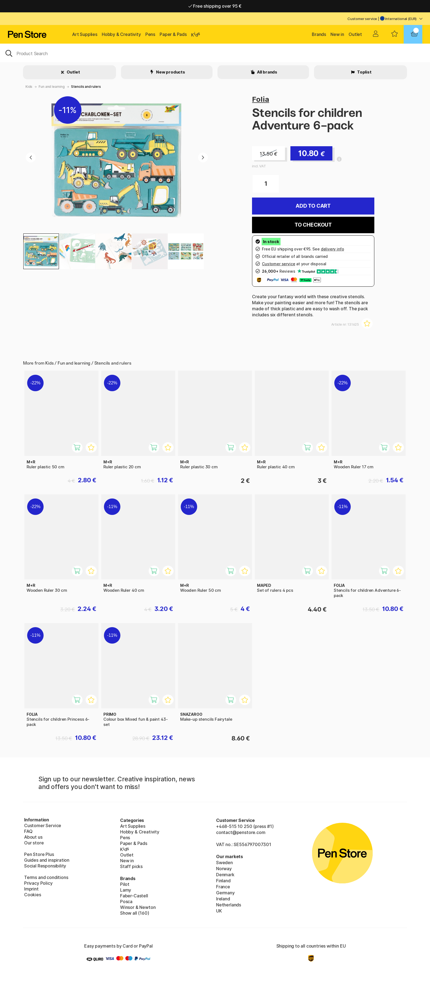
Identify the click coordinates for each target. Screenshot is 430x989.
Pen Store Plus (39, 854)
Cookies (32, 894)
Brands (319, 34)
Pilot (124, 884)
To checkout (313, 225)
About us (33, 837)
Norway (224, 868)
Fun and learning (51, 86)
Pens (150, 34)
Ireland (223, 898)
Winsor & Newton (137, 907)
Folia (260, 99)
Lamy (125, 890)
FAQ (28, 831)
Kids (29, 86)
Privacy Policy (38, 883)
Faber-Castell (134, 895)
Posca (126, 901)
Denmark (225, 874)
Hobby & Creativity (121, 34)
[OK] (215, 53)
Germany (225, 892)
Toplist (364, 72)
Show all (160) (134, 913)
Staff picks (131, 866)
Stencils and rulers (86, 86)
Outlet (355, 34)
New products (170, 72)
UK (219, 911)
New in (337, 34)
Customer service (362, 18)
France (223, 886)
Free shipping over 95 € (215, 6)
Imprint (31, 889)
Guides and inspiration (46, 860)
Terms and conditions (46, 877)
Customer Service (42, 825)
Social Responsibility (45, 866)
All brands (266, 72)
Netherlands (228, 905)
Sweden (224, 862)
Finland (223, 880)
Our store (34, 843)
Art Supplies (84, 34)
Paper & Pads (173, 34)
